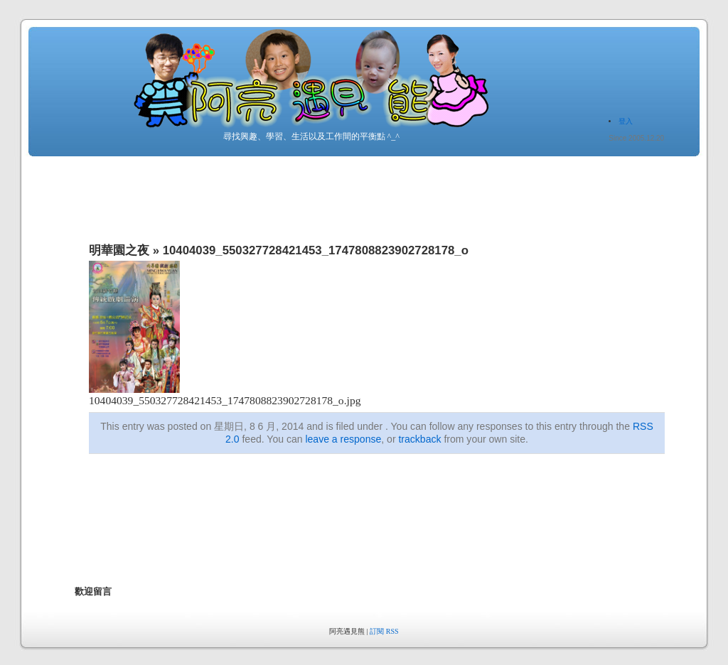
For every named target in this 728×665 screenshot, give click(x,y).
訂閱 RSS (384, 631)
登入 (626, 121)
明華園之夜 (119, 250)
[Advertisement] (333, 533)
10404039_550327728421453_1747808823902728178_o (316, 250)
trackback (419, 439)
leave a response (343, 439)
